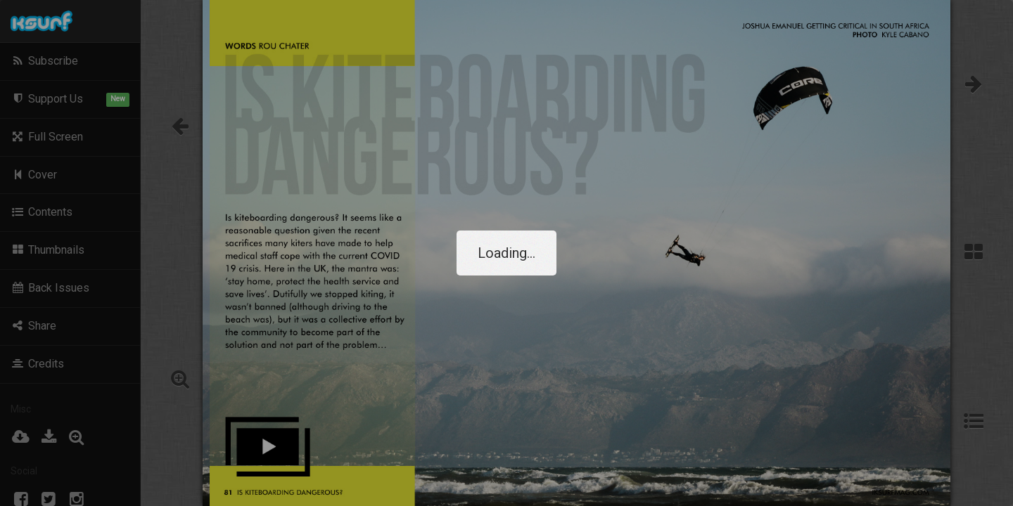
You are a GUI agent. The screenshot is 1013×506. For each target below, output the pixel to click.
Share (33, 325)
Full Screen (47, 136)
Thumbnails (47, 250)
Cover (34, 174)
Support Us (70, 99)
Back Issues (50, 287)
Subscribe (44, 60)
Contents (41, 212)
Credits (37, 363)
